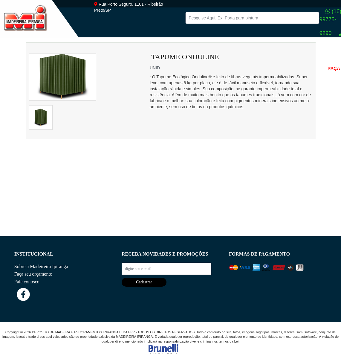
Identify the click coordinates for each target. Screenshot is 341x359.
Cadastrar (144, 282)
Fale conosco (26, 281)
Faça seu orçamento (33, 273)
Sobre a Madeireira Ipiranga (41, 266)
